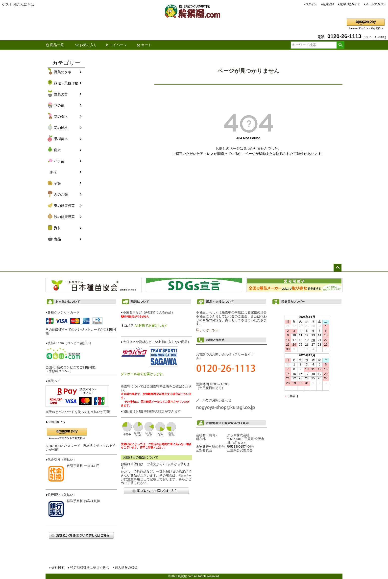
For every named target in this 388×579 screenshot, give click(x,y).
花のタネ (61, 117)
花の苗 (59, 105)
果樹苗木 (61, 139)
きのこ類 (61, 194)
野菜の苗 (61, 94)
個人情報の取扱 (126, 567)
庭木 (57, 150)
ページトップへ (337, 268)
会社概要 (57, 567)
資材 (57, 228)
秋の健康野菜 (64, 217)
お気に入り (86, 45)
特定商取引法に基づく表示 (89, 567)
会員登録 (328, 4)
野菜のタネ (62, 72)
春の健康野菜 (64, 206)
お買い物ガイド (349, 4)
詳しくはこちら (207, 330)
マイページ (116, 45)
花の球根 (61, 128)
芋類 (57, 183)
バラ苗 (59, 161)
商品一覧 (55, 45)
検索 (340, 45)
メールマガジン (375, 4)
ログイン (311, 4)
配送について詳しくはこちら (156, 490)
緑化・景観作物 (66, 83)
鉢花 (52, 172)
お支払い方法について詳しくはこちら (81, 535)
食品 (57, 239)
